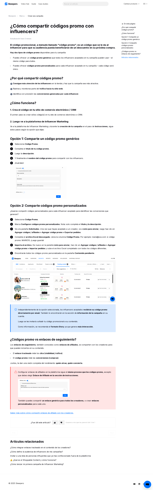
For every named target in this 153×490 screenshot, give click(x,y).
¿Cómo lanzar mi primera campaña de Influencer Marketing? (37, 464)
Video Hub (25, 4)
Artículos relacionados (129, 57)
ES (145, 4)
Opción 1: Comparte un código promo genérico (130, 38)
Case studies (43, 4)
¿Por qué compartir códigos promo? (128, 28)
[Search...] (85, 4)
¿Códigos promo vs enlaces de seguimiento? (131, 52)
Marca (21, 16)
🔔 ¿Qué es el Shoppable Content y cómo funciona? (33, 460)
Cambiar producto (132, 4)
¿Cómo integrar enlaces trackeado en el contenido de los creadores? (40, 447)
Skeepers (12, 16)
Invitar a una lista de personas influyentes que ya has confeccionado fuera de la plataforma (50, 456)
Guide (34, 4)
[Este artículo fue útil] (55, 422)
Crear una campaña (35, 16)
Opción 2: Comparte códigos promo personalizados (129, 45)
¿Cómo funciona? (128, 33)
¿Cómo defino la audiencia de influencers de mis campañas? (36, 452)
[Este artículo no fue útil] (62, 422)
